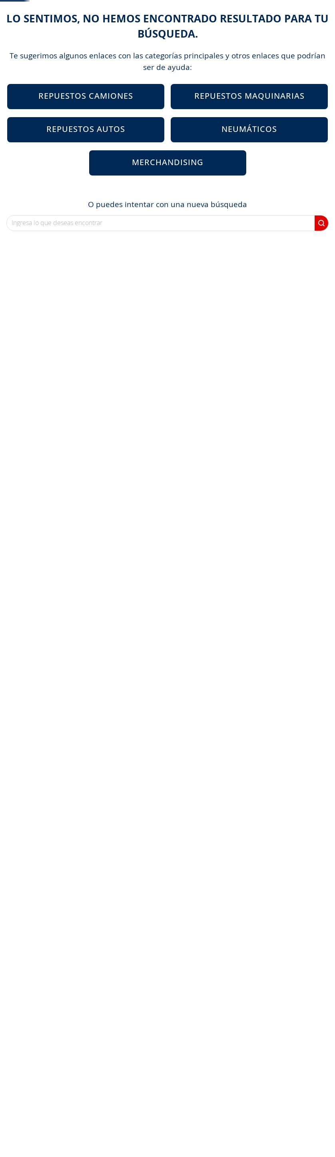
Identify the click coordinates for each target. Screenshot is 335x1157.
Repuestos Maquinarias (249, 156)
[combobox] (155, 43)
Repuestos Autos (85, 189)
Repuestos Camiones (85, 156)
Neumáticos (249, 189)
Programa (252, 43)
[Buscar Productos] (170, 43)
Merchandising (167, 223)
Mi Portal (198, 43)
